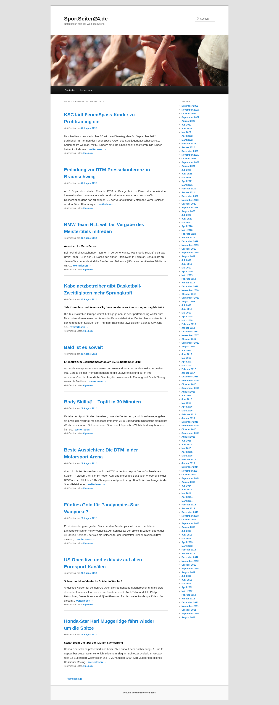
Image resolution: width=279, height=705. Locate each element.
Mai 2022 (186, 132)
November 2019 (190, 245)
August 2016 (188, 391)
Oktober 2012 (188, 564)
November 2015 (190, 425)
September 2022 (190, 117)
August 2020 (188, 211)
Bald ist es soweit (83, 347)
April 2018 (187, 316)
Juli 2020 (186, 215)
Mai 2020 (186, 222)
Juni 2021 (186, 173)
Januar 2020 (188, 237)
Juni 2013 (186, 534)
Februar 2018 (188, 324)
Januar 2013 (188, 553)
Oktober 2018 (188, 294)
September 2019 (190, 252)
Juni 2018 (186, 309)
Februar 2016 (188, 414)
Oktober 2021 (188, 158)
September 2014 (190, 478)
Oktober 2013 (188, 519)
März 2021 (187, 185)
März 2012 (187, 591)
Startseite (70, 90)
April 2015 (187, 452)
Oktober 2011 (188, 610)
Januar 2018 (188, 328)
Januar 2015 (188, 463)
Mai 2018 (186, 312)
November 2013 (190, 516)
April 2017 (187, 361)
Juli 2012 (186, 576)
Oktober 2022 (188, 113)
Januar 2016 (188, 418)
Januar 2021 (188, 192)
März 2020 (187, 230)
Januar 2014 (188, 508)
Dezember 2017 (189, 331)
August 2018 (188, 301)
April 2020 (187, 226)
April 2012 (187, 587)
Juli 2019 (186, 260)
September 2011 (190, 613)
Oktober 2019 (188, 248)
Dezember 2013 (189, 512)
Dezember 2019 (189, 241)
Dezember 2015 (189, 422)
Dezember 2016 (189, 376)
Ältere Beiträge (73, 679)
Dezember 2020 (189, 196)
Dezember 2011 (189, 602)
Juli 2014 (186, 485)
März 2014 (187, 501)
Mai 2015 (186, 448)
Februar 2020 (188, 234)
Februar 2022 (188, 143)
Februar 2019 (188, 279)
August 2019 (188, 256)
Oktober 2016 (188, 384)
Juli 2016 (186, 395)
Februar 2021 (188, 188)
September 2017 (190, 342)
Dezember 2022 (189, 106)
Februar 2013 (188, 549)
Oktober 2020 (188, 203)
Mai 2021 (186, 177)
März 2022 (187, 140)
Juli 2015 (186, 440)
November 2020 (190, 200)
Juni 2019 (186, 264)
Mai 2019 (186, 267)
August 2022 (188, 121)
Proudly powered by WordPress (139, 692)
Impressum (86, 90)
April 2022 (187, 136)
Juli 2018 (186, 305)
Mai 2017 (186, 358)
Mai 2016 (186, 403)
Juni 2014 (186, 489)
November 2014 (190, 470)
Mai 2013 (186, 538)
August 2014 (188, 482)
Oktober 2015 (188, 429)
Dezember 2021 (189, 151)
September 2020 (190, 207)
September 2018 (190, 297)
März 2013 (187, 546)
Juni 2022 (186, 128)
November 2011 (190, 606)
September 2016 (190, 388)
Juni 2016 (186, 399)
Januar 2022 (188, 147)
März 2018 (187, 320)
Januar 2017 (188, 373)
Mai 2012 (186, 583)
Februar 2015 (188, 459)
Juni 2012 (186, 579)
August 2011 (188, 617)
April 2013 (187, 542)
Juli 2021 (186, 170)
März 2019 (187, 275)
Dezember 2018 (189, 286)
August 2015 (188, 436)
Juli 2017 (186, 350)
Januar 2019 (188, 282)
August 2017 (188, 346)
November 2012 (190, 561)
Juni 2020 (186, 218)
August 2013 (188, 527)
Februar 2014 (188, 504)
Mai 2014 (186, 493)
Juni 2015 (186, 444)
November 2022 (190, 109)
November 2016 (190, 380)
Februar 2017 (188, 369)
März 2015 (187, 455)
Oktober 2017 (188, 339)
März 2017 (187, 365)
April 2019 (187, 271)
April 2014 (187, 497)
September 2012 (190, 568)
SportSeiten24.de (86, 19)
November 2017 (190, 335)
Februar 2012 (188, 595)
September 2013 (190, 523)
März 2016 (187, 410)
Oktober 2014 (188, 474)
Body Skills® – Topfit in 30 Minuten (102, 401)
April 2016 (187, 406)
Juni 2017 (186, 354)
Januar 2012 (188, 598)
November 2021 (190, 154)
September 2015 (190, 433)
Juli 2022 (186, 124)
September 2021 (190, 162)
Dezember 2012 (189, 557)
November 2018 (190, 290)
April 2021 (187, 181)
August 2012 (188, 572)
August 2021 (188, 166)
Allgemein (87, 153)
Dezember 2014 (189, 467)
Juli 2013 (186, 531)
